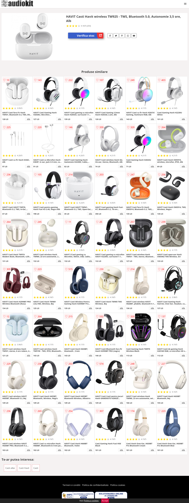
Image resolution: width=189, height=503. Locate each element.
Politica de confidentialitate (95, 485)
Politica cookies (117, 485)
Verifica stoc (90, 35)
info (28, 119)
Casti (35, 468)
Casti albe (10, 468)
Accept (105, 500)
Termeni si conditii (71, 485)
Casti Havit (24, 468)
